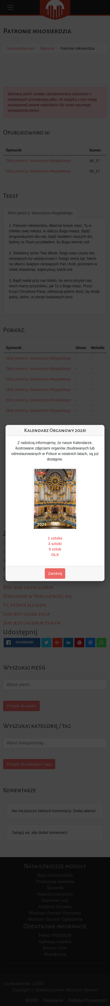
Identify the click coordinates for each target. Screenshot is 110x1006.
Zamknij (55, 573)
